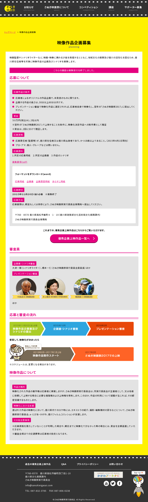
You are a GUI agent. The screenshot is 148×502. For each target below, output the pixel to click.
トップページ (10, 32)
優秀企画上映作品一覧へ (74, 238)
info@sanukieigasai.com (39, 485)
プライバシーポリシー (88, 464)
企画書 (30, 181)
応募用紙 (19, 181)
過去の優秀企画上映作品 (38, 464)
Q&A (63, 464)
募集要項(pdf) (19, 162)
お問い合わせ (116, 464)
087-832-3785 (38, 490)
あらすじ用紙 (58, 181)
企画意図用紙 (43, 181)
